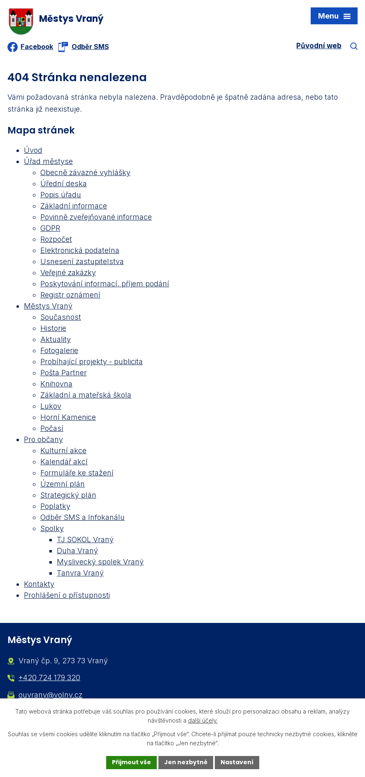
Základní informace (73, 206)
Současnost (60, 318)
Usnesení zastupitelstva (82, 262)
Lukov (50, 407)
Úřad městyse (48, 162)
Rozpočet (56, 240)
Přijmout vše (131, 762)
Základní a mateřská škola (85, 395)
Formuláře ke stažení (77, 473)
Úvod (33, 151)
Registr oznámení (70, 295)
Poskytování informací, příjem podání (104, 284)
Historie (53, 329)
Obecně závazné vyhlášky (85, 173)
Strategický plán (68, 495)
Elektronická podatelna (79, 251)
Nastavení (237, 762)
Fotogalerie (59, 351)
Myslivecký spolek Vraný (100, 562)
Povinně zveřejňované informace (96, 217)
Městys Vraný (48, 306)
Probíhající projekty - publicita (91, 362)
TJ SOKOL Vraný (85, 540)
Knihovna (56, 384)
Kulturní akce (63, 451)
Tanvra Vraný (80, 573)
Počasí (51, 429)
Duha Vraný (77, 551)
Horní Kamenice (68, 418)
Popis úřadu (60, 195)
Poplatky (55, 507)
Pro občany (43, 440)
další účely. (203, 720)
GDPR (50, 229)
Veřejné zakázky (68, 273)
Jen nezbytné (185, 762)
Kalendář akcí (64, 462)
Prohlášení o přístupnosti (67, 596)
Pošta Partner (63, 373)
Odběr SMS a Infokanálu (82, 518)
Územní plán (62, 484)
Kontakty (39, 584)
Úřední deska (63, 184)
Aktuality (55, 340)
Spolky (52, 529)
